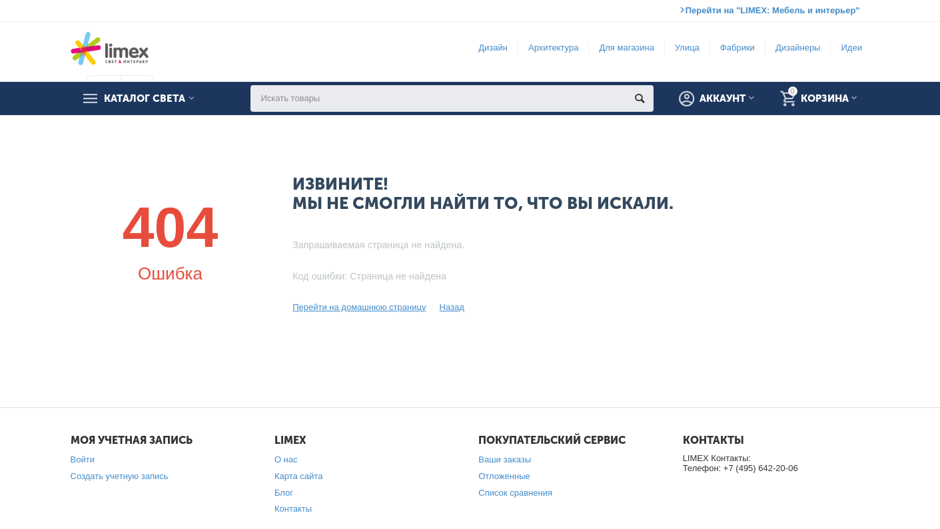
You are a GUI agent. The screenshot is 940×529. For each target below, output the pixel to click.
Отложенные (504, 476)
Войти (83, 459)
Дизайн (493, 48)
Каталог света (144, 98)
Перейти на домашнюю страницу (359, 307)
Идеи (851, 48)
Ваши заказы (504, 459)
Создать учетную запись (120, 476)
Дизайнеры (798, 48)
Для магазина (626, 48)
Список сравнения (515, 493)
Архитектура (553, 48)
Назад (451, 307)
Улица (687, 48)
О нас (286, 459)
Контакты (293, 509)
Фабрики (737, 48)
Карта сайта (298, 476)
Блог (283, 493)
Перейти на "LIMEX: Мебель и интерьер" (773, 10)
